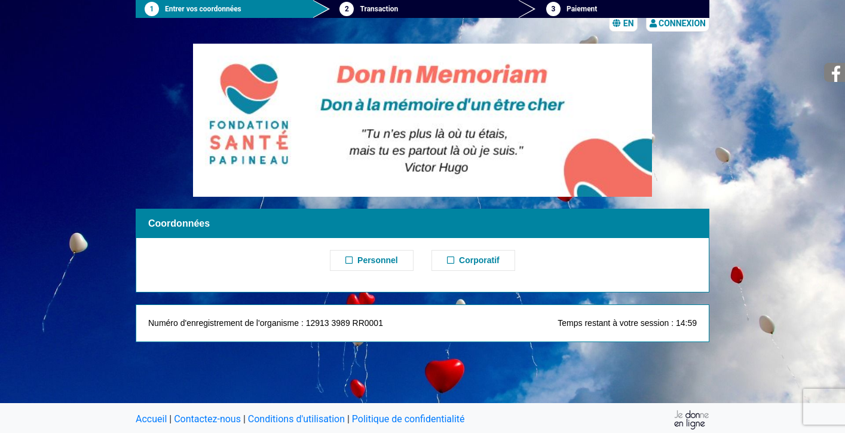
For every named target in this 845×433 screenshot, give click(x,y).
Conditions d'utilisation (296, 419)
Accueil (151, 419)
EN (623, 23)
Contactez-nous (207, 419)
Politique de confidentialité (408, 419)
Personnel (371, 260)
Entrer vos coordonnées (203, 9)
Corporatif (473, 260)
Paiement (582, 9)
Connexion (678, 23)
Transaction (379, 9)
